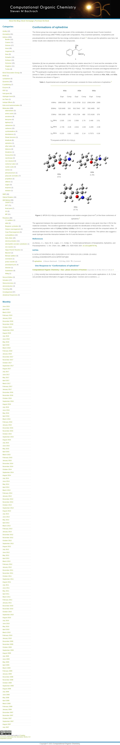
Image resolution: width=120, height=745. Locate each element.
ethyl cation (9, 146)
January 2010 (7, 638)
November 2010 (8, 608)
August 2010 (7, 617)
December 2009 (8, 641)
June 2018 (6, 339)
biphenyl (8, 122)
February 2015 (7, 457)
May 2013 (6, 520)
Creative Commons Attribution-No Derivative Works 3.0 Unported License (15, 737)
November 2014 (8, 466)
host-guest (6, 93)
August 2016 (7, 404)
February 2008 (7, 706)
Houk (7, 48)
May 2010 (6, 626)
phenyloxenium (10, 173)
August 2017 (7, 368)
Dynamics (6, 81)
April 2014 (6, 487)
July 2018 (6, 336)
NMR (4, 194)
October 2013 (7, 505)
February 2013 (7, 528)
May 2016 (6, 413)
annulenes (8, 116)
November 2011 (8, 573)
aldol (6, 223)
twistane (8, 190)
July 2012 (6, 549)
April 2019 (6, 309)
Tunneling (6, 289)
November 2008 (8, 680)
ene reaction (9, 247)
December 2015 (8, 428)
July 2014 (6, 478)
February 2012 (7, 564)
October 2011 (7, 576)
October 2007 (7, 718)
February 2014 (7, 493)
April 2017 (6, 380)
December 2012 (8, 534)
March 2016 (6, 419)
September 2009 (8, 650)
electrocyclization (11, 241)
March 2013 (6, 525)
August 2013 (7, 511)
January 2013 (7, 531)
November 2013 (8, 502)
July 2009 (6, 656)
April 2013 (6, 523)
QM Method (6, 200)
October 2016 (7, 398)
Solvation (6, 280)
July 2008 (6, 691)
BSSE (5, 75)
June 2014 (6, 481)
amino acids (9, 113)
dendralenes (9, 134)
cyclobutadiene (10, 131)
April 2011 (6, 594)
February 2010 (7, 635)
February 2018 (7, 351)
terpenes (8, 187)
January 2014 (7, 496)
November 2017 (8, 360)
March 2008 (6, 703)
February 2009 (7, 671)
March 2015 (6, 454)
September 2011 (8, 579)
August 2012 (7, 546)
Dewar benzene (10, 137)
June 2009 (6, 659)
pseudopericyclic (10, 264)
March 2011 (6, 597)
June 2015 (6, 445)
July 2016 (6, 407)
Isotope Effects (7, 102)
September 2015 (8, 437)
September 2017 (8, 365)
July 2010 (6, 620)
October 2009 (7, 647)
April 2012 (6, 558)
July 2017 (6, 371)
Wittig (7, 273)
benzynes (8, 119)
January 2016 (7, 425)
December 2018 (8, 321)
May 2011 (6, 591)
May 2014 (6, 484)
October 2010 (7, 611)
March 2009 (6, 668)
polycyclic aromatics (11, 176)
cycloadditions (9, 235)
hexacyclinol (9, 155)
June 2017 (6, 374)
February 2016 (7, 422)
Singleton (8, 66)
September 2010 (8, 614)
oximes (7, 170)
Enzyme (5, 87)
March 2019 (6, 312)
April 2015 (6, 451)
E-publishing (7, 84)
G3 (6, 211)
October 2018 (7, 327)
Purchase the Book (42, 21)
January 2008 (7, 709)
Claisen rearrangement (12, 229)
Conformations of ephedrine (50, 27)
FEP (4, 90)
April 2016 (6, 416)
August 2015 (7, 440)
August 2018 (7, 333)
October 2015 (7, 434)
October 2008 (7, 683)
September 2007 (8, 721)
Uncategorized (7, 292)
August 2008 (7, 688)
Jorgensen (8, 51)
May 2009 (6, 662)
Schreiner (8, 63)
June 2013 (6, 517)
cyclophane (6, 78)
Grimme (7, 45)
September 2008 (8, 686)
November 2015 (8, 431)
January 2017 (7, 389)
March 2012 (6, 561)
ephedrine (38, 261)
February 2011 (7, 600)
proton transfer (10, 261)
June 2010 (6, 623)
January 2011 (7, 603)
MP (6, 214)
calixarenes (9, 125)
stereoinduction (8, 286)
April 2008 (6, 700)
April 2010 (6, 629)
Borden (7, 39)
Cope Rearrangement (12, 232)
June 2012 (6, 552)
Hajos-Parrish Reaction (12, 250)
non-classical (9, 161)
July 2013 (6, 514)
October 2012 (7, 540)
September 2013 (8, 508)
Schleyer (8, 60)
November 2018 (8, 324)
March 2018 (6, 348)
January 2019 (7, 318)
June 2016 (6, 410)
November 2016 (8, 395)
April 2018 (6, 345)
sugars (7, 184)
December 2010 (8, 605)
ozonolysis (8, 259)
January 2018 (7, 354)
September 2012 (8, 543)
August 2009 (7, 653)
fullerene (8, 149)
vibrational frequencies (10, 295)
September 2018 (8, 330)
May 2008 (6, 697)
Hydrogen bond (8, 96)
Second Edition (8, 277)
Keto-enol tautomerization (11, 105)
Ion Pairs (5, 99)
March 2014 (6, 490)
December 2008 (8, 677)
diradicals (8, 140)
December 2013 (8, 499)
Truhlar (7, 69)
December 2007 (8, 712)
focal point (8, 208)
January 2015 (7, 460)
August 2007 (7, 724)
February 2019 (7, 315)
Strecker (8, 267)
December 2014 (8, 463)
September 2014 (8, 472)
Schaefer (8, 57)
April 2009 (6, 665)
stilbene (7, 181)
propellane (8, 178)
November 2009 (8, 644)
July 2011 (6, 585)
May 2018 (6, 342)
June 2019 (6, 306)
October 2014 (7, 469)
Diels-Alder (8, 238)
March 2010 (6, 632)
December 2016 (8, 392)
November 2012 (8, 537)
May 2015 (6, 448)
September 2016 (8, 401)
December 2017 (8, 357)
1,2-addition (9, 220)
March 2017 (6, 383)
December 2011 (8, 570)
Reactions (6, 218)
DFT (6, 205)
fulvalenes (8, 152)
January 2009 (7, 674)
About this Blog (14, 21)
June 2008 (6, 694)
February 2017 (7, 386)
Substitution (9, 270)
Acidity (5, 31)
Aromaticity (6, 34)
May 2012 (6, 555)
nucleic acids (9, 167)
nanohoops (9, 158)
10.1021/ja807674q (90, 246)
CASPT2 (8, 202)
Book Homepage (27, 21)
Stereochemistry (8, 283)
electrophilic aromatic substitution (16, 244)
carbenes (8, 128)
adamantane (9, 110)
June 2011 (6, 588)
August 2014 (7, 475)
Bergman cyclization (11, 226)
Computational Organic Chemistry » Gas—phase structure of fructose (59, 270)
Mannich (8, 253)
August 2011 (7, 582)
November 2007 (8, 715)
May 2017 (6, 377)
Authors (5, 37)
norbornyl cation (10, 164)
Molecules (6, 108)
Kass (7, 54)
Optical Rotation (8, 197)
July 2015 (6, 442)
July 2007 (6, 727)
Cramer (7, 42)
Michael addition (10, 256)
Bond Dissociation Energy (11, 72)
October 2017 (7, 362)
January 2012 (7, 567)
